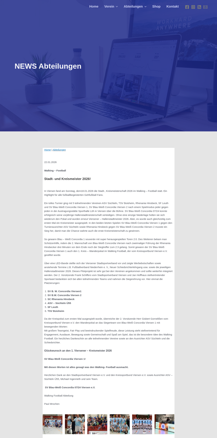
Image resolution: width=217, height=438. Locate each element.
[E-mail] (205, 7)
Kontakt (173, 7)
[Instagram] (193, 7)
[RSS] (199, 7)
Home (98, 7)
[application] (119, 7)
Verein (114, 7)
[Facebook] (187, 7)
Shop (158, 7)
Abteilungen (137, 7)
